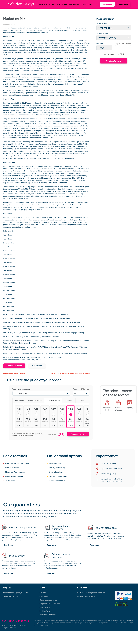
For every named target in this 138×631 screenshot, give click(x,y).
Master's (67, 399)
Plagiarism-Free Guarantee (49, 604)
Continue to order (14, 366)
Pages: (75, 389)
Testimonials (87, 4)
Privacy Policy (44, 607)
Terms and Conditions (47, 614)
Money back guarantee (48, 600)
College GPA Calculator (11, 596)
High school (18, 399)
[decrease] (118, 47)
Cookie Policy (44, 596)
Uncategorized (9, 24)
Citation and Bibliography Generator (15, 593)
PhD (79, 399)
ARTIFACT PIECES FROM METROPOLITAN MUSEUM (70, 373)
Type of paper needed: (21, 389)
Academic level (102, 33)
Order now (123, 4)
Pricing (51, 4)
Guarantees (43, 593)
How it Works (62, 4)
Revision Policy (45, 611)
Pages (117, 43)
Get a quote (37, 366)
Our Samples (74, 4)
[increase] (128, 47)
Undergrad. (34, 400)
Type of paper (101, 23)
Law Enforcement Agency (15, 373)
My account (107, 4)
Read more (8, 545)
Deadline (99, 43)
